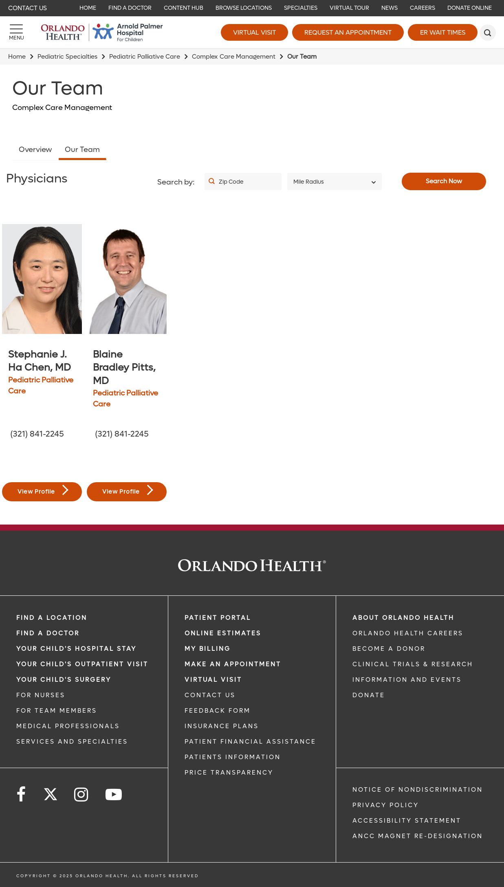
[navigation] (252, 8)
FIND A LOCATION (51, 618)
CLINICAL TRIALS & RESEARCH (412, 664)
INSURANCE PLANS (222, 726)
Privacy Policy (385, 805)
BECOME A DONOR (388, 649)
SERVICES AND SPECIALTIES (72, 742)
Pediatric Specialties (67, 57)
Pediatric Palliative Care (144, 57)
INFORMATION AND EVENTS (407, 680)
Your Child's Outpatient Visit (82, 664)
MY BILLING (208, 649)
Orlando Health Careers (407, 633)
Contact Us (27, 8)
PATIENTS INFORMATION (233, 757)
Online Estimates (223, 633)
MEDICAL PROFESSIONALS (68, 726)
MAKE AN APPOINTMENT (233, 664)
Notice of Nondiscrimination (417, 790)
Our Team (82, 149)
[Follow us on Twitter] (50, 791)
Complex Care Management (233, 57)
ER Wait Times (442, 32)
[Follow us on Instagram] (81, 795)
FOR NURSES (40, 695)
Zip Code (231, 182)
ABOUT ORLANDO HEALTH (403, 618)
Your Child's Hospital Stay (76, 649)
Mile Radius (308, 182)
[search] (488, 32)
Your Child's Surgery (63, 680)
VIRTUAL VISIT (213, 680)
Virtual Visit (254, 32)
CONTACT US (210, 695)
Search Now (444, 181)
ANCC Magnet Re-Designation (417, 836)
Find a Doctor (47, 633)
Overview (35, 149)
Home (17, 57)
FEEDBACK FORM (218, 711)
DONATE (368, 695)
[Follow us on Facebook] (21, 795)
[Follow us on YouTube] (114, 795)
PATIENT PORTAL (218, 618)
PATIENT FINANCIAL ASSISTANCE (250, 742)
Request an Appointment (348, 32)
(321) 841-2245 (37, 434)
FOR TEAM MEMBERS (56, 711)
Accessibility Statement (406, 821)
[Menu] (16, 32)
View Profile (43, 490)
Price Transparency (229, 772)
